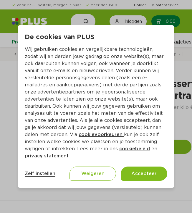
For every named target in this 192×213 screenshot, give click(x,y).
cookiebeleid (134, 148)
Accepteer (144, 173)
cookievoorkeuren (101, 134)
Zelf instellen (40, 173)
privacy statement (47, 156)
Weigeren (93, 173)
